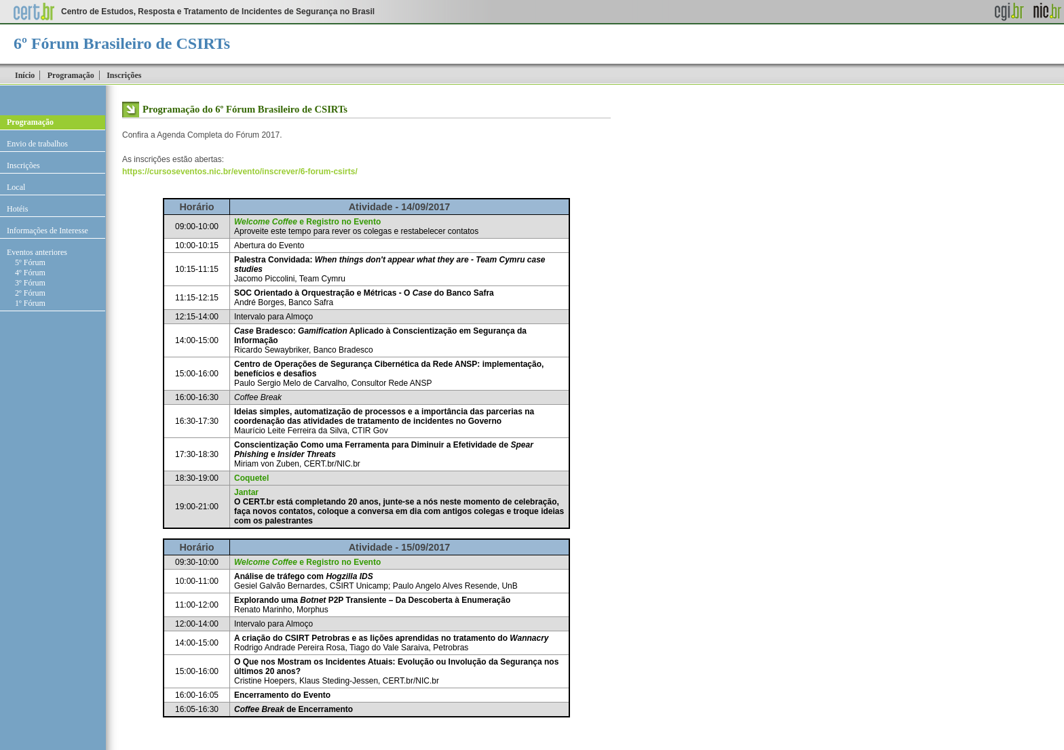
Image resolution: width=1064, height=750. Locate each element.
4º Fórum (30, 272)
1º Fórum (30, 303)
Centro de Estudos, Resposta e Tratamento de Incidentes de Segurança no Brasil (218, 11)
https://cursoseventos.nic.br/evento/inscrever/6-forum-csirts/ (240, 171)
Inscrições (124, 75)
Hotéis (17, 209)
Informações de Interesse (47, 230)
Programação (71, 75)
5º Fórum (30, 262)
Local (16, 187)
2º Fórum (30, 293)
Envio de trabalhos (37, 144)
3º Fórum (30, 283)
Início (25, 75)
